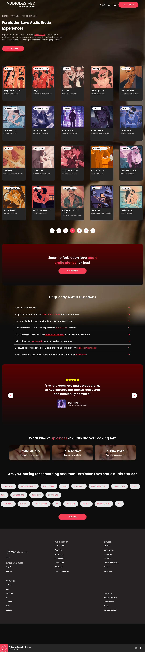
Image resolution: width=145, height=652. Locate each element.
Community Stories (111, 563)
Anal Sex (131, 133)
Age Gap (67, 148)
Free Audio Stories (62, 571)
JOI (57, 504)
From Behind (42, 504)
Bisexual (125, 109)
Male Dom (99, 173)
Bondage (9, 504)
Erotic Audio (59, 546)
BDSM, (93, 173)
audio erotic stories (51, 314)
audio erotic (39, 34)
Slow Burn (44, 133)
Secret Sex (14, 94)
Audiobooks (59, 558)
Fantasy (15, 16)
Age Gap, (6, 213)
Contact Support (110, 610)
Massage (8, 148)
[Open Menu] (115, 4)
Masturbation (39, 148)
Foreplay (67, 69)
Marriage (9, 486)
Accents (107, 558)
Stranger (67, 109)
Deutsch (9, 571)
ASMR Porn (59, 567)
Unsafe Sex (18, 495)
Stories (106, 546)
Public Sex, (65, 133)
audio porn (80, 354)
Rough (24, 504)
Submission (134, 94)
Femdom (9, 602)
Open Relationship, (98, 213)
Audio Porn (59, 554)
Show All (9, 610)
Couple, (6, 133)
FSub (65, 486)
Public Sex (8, 69)
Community (108, 571)
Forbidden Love (47, 94)
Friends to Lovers (17, 173)
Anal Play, (124, 133)
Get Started (128, 5)
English (8, 567)
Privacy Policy (109, 602)
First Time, (36, 133)
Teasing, (65, 94)
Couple (130, 213)
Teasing (96, 69)
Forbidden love (29, 16)
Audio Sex (58, 550)
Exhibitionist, (37, 173)
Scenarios (108, 554)
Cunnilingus (73, 94)
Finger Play (74, 133)
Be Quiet (14, 213)
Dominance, (125, 94)
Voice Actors (109, 550)
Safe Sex (35, 495)
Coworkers (126, 69)
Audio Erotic (40, 22)
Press (106, 606)
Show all (72, 517)
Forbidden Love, (96, 133)
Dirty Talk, (94, 94)
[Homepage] (53, 4)
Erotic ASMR (59, 563)
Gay (7, 589)
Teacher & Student (99, 148)
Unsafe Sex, (37, 94)
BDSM (8, 606)
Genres (107, 567)
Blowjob (131, 173)
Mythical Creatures (41, 69)
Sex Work (52, 495)
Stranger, (6, 94)
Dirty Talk (49, 486)
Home (5, 16)
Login (8, 558)
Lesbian (37, 188)
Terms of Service (110, 598)
